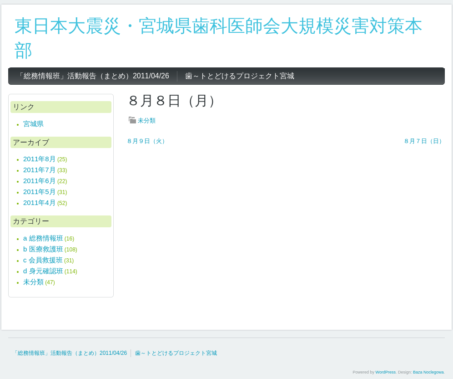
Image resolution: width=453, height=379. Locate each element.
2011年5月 (39, 191)
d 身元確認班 (43, 271)
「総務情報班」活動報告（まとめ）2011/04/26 (69, 353)
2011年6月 (39, 180)
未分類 (147, 120)
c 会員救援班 (43, 260)
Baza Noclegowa (428, 372)
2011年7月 (39, 170)
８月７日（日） (424, 141)
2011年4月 (39, 202)
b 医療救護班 (43, 249)
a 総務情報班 (43, 238)
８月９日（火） (147, 141)
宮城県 (33, 124)
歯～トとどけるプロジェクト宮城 (176, 353)
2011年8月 (39, 159)
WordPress (386, 372)
